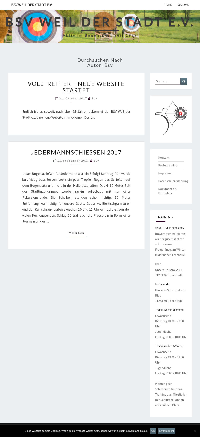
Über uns (183, 4)
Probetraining (167, 165)
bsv (94, 98)
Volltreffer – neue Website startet (76, 87)
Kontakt (164, 157)
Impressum (165, 173)
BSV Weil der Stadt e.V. (31, 4)
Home (168, 4)
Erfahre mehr (166, 430)
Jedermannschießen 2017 (76, 152)
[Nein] (195, 431)
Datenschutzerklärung (173, 181)
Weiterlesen (77, 233)
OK (153, 430)
